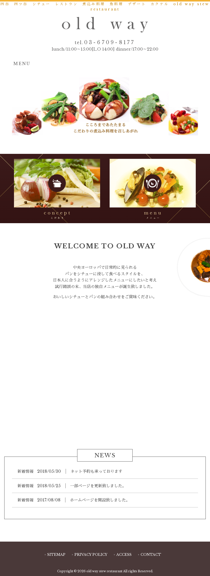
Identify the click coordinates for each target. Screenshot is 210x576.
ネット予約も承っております (96, 471)
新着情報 (25, 471)
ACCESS (124, 554)
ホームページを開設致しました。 (100, 499)
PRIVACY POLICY (90, 554)
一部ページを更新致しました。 (98, 485)
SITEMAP (56, 554)
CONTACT (151, 554)
